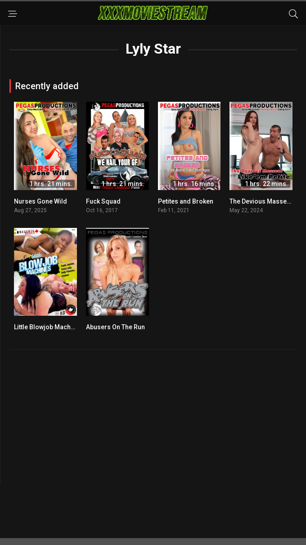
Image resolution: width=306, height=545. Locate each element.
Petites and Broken (185, 201)
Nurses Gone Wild (40, 201)
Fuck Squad (103, 201)
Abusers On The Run (115, 327)
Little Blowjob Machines (48, 327)
